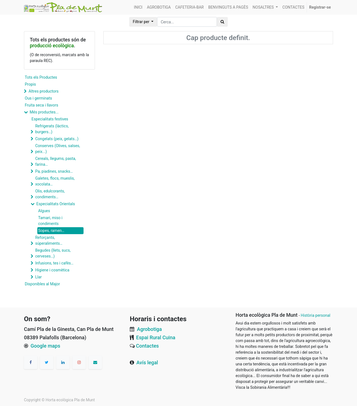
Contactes (147, 346)
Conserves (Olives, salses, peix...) (57, 148)
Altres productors (43, 91)
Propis (30, 84)
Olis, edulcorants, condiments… (50, 194)
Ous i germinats (38, 98)
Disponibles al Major (42, 284)
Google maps (45, 346)
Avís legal (147, 362)
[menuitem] (138, 7)
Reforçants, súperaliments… (48, 240)
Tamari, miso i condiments (50, 221)
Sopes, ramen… (51, 230)
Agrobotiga (149, 329)
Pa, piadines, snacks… (54, 171)
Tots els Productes (41, 77)
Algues (44, 211)
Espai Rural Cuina (155, 337)
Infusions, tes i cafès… (54, 263)
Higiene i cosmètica (52, 270)
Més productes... (44, 112)
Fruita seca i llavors (41, 105)
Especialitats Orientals (55, 204)
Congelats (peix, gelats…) (56, 139)
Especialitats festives (49, 119)
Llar (38, 277)
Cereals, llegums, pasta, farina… (55, 161)
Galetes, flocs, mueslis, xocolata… (55, 181)
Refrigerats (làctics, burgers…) (52, 129)
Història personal (315, 315)
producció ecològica (52, 45)
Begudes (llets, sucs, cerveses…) (52, 253)
